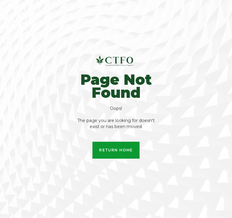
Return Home (116, 150)
